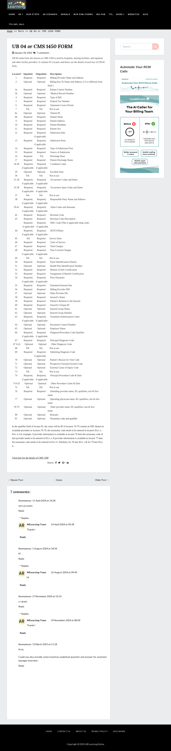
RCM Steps (32, 14)
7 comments (43, 52)
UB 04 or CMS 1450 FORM (42, 46)
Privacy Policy (100, 731)
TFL (111, 14)
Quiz (145, 14)
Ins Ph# (100, 14)
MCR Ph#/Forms (83, 14)
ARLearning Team (36, 524)
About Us (81, 731)
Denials (65, 14)
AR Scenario (50, 14)
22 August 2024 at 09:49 (64, 572)
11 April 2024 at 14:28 (43, 500)
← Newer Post (15, 479)
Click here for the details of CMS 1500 (30, 458)
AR (20, 14)
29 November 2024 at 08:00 (65, 620)
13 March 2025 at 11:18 (44, 644)
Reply (21, 510)
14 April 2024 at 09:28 (62, 524)
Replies (25, 518)
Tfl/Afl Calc (16, 24)
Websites (133, 14)
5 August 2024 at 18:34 (44, 548)
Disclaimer (119, 731)
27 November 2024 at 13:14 (46, 596)
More (120, 14)
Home (12, 14)
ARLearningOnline (94, 744)
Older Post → (102, 479)
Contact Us (63, 731)
